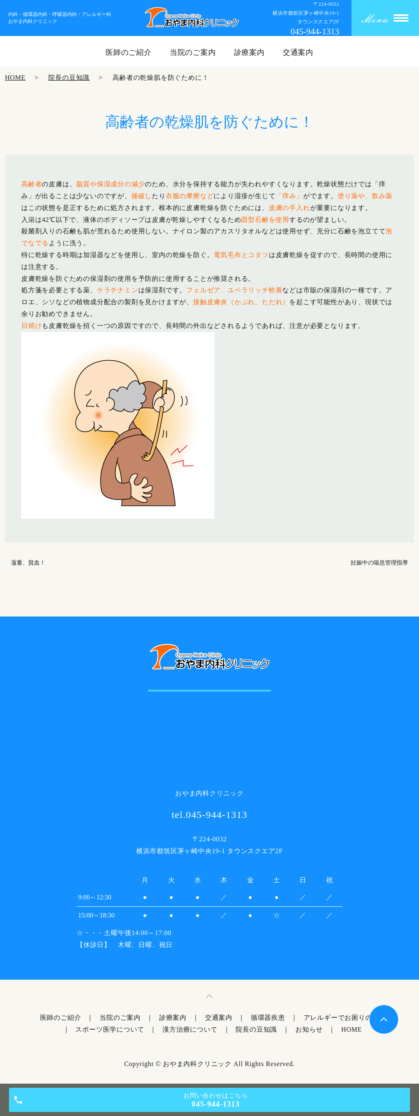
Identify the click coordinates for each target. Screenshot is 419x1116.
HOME (15, 77)
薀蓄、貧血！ (28, 563)
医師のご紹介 (129, 52)
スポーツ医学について (109, 1029)
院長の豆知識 (69, 77)
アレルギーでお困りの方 (341, 1017)
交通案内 (298, 52)
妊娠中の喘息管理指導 (379, 563)
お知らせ (309, 1029)
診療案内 (249, 52)
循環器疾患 (268, 1017)
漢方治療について (189, 1029)
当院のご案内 (193, 52)
